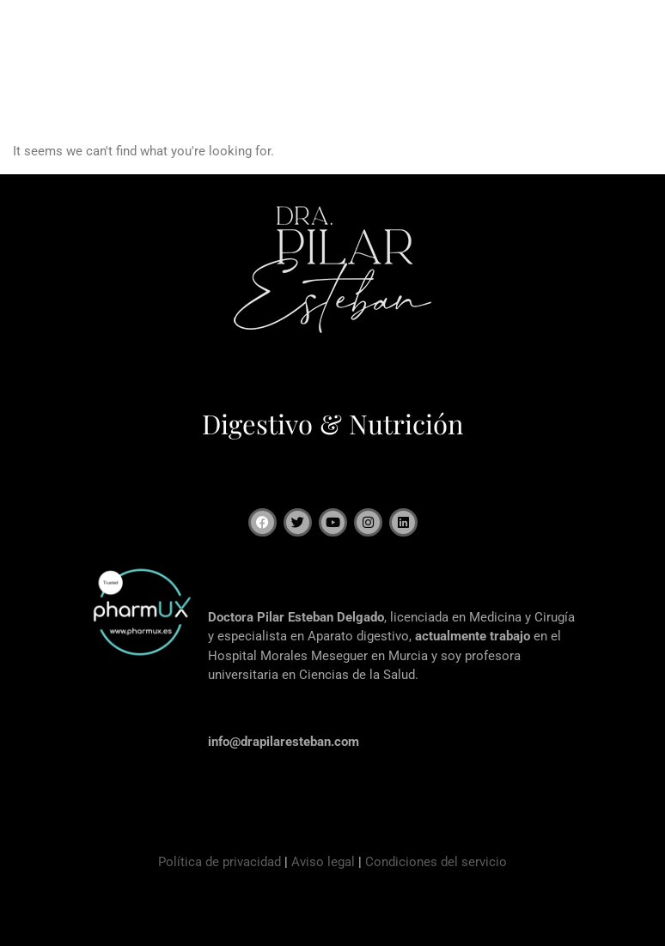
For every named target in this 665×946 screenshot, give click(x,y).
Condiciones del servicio (436, 862)
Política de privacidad (219, 862)
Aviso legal (323, 862)
